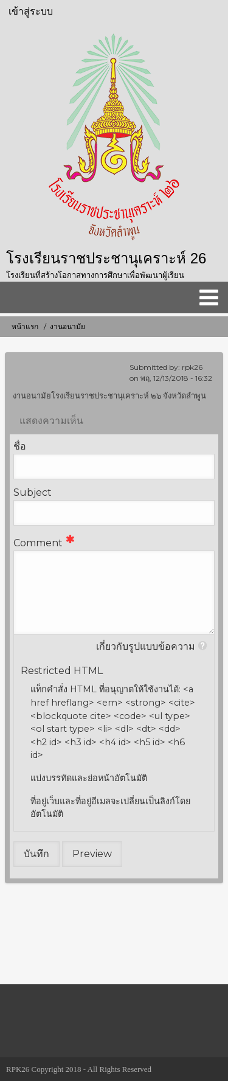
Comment (38, 543)
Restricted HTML (62, 670)
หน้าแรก (25, 326)
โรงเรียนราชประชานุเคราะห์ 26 (106, 258)
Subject (32, 492)
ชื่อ (19, 446)
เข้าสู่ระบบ (31, 11)
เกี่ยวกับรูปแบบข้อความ (145, 646)
